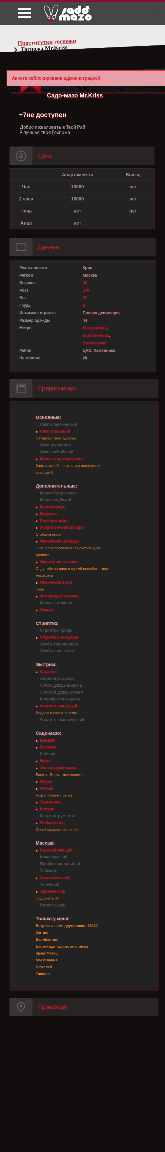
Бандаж (47, 740)
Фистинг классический (62, 719)
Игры (45, 761)
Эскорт (46, 610)
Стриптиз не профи (59, 637)
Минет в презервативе (62, 458)
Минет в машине (56, 603)
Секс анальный (55, 431)
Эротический (52, 891)
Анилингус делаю (57, 678)
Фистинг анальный (58, 706)
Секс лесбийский (56, 452)
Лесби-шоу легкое (57, 651)
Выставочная (96, 335)
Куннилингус (52, 507)
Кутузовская (95, 328)
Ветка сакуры (53, 905)
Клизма (47, 809)
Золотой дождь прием (61, 692)
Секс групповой (55, 445)
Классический (53, 857)
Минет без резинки (58, 493)
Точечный (49, 884)
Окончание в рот (56, 582)
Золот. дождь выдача (61, 685)
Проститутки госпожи (46, 41)
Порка (46, 781)
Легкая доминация (58, 767)
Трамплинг (50, 802)
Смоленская (94, 343)
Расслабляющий (56, 850)
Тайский (48, 870)
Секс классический (58, 424)
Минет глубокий (55, 500)
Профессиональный (60, 864)
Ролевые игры (54, 520)
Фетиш (46, 788)
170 (86, 290)
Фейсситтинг (52, 822)
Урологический (54, 877)
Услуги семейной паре (62, 527)
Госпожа (48, 747)
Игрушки (48, 513)
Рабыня (47, 754)
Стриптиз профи (56, 630)
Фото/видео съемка (59, 596)
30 (85, 283)
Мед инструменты (57, 816)
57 (85, 298)
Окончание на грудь (59, 541)
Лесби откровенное (59, 644)
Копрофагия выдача (60, 699)
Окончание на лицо (59, 561)
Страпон (48, 671)
